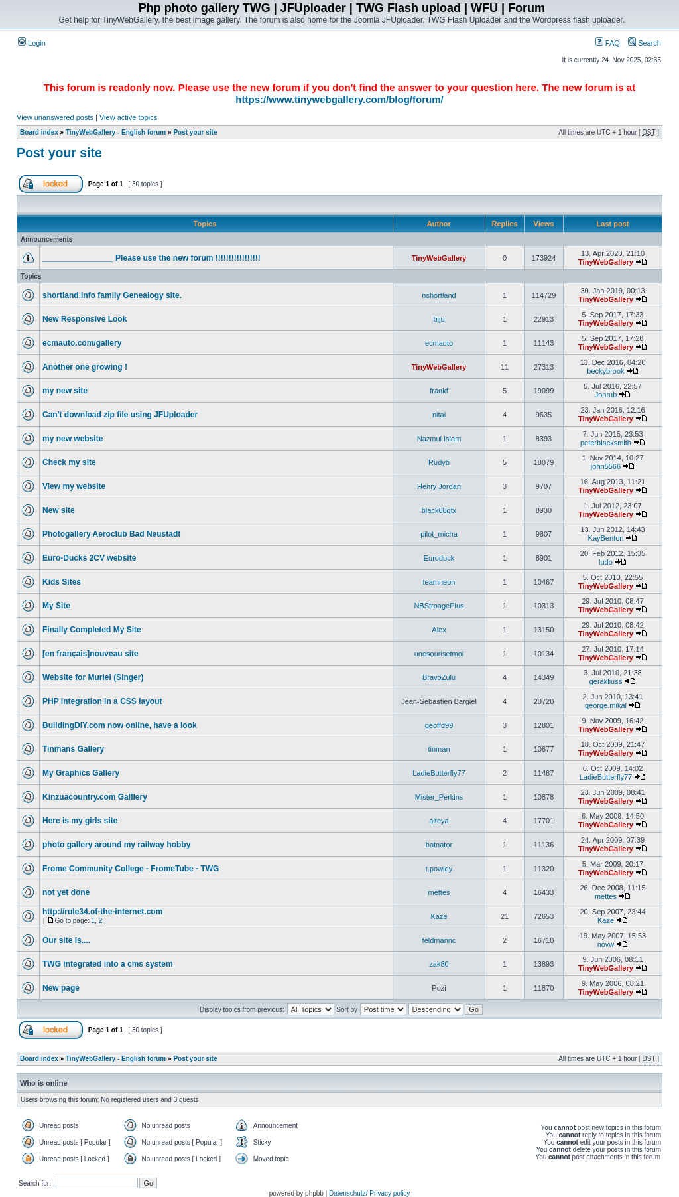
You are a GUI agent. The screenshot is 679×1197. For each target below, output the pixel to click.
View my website (73, 486)
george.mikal (606, 705)
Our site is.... (66, 940)
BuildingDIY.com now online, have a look (119, 725)
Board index (39, 132)
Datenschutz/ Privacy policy (369, 1193)
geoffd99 (439, 725)
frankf (439, 391)
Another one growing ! (84, 367)
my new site (65, 390)
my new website (72, 438)
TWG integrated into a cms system (107, 964)
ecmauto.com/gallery (81, 343)
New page (61, 988)
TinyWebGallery (439, 258)
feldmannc (439, 940)
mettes (439, 892)
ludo (606, 562)
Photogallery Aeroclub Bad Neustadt (111, 534)
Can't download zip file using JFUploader (120, 414)
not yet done (66, 892)
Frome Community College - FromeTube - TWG (130, 868)
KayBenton (606, 538)
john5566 (606, 466)
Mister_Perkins (439, 797)
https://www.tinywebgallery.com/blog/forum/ (339, 99)
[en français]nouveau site (90, 653)
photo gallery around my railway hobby (116, 844)
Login (32, 43)
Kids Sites (61, 582)
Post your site (195, 132)
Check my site (69, 462)
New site (58, 510)
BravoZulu (439, 677)
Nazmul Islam (439, 439)
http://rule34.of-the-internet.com (102, 911)
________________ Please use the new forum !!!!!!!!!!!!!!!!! (151, 258)
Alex (439, 630)
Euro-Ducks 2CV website (89, 558)
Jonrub (606, 395)
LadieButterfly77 (438, 773)
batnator (439, 845)
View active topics (128, 117)
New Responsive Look (84, 319)
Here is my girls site (79, 820)
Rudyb (439, 462)
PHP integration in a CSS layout (102, 701)
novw (606, 944)
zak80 (438, 964)
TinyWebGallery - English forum (116, 132)
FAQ (607, 43)
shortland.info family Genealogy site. (112, 295)
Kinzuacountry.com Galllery (94, 797)
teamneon (439, 582)
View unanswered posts (55, 117)
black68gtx (439, 510)
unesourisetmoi (439, 654)
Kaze (438, 916)
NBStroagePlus (438, 606)
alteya (438, 821)
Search (644, 43)
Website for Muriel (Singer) (92, 677)
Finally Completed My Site (91, 629)
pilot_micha (439, 534)
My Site (56, 605)
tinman (439, 749)
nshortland (439, 295)
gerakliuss (606, 681)
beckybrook (605, 371)
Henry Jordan (439, 486)
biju (438, 319)
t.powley (439, 869)
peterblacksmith (605, 443)
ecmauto (439, 343)
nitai (439, 415)
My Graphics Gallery (80, 773)
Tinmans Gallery (73, 749)
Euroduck (439, 558)
